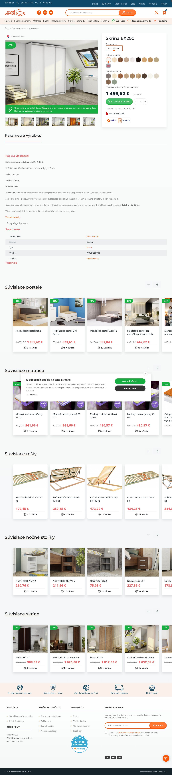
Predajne (162, 20)
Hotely (164, 3)
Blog (133, 3)
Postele (8, 20)
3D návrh (106, 3)
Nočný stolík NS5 (99, 580)
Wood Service (93, 258)
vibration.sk (163, 771)
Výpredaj (120, 20)
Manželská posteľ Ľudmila (103, 330)
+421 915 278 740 (15, 741)
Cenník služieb (47, 726)
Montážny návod (115, 113)
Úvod (7, 28)
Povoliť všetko (130, 381)
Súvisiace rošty (21, 453)
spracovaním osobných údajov (129, 732)
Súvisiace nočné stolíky (30, 537)
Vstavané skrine (58, 20)
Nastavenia (130, 388)
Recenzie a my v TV (141, 20)
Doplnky (105, 20)
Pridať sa (158, 725)
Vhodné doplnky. (13, 217)
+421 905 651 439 (24, 2)
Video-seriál (121, 3)
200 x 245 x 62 (93, 236)
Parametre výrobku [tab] (23, 135)
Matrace (37, 20)
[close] (145, 373)
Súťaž (95, 3)
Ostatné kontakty (16, 721)
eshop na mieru (146, 771)
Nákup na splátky (48, 731)
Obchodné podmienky (51, 716)
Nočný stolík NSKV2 (26, 580)
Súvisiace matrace (24, 370)
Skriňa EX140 (97, 657)
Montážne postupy (81, 726)
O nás (142, 3)
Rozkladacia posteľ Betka (28, 330)
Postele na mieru (22, 20)
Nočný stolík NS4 (136, 580)
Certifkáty (77, 731)
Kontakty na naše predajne (21, 716)
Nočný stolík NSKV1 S (64, 580)
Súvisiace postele (23, 287)
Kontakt (153, 3)
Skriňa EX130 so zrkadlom (66, 657)
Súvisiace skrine (22, 613)
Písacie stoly (93, 20)
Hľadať (127, 12)
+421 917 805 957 (43, 2)
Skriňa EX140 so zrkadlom (140, 657)
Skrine (71, 20)
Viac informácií (31, 395)
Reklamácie (46, 721)
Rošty (46, 20)
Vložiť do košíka (119, 101)
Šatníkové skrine (18, 28)
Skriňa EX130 (22, 657)
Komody (80, 20)
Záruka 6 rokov (79, 721)
